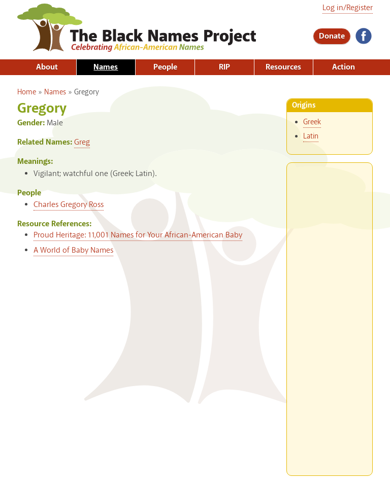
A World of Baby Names (73, 250)
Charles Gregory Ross (69, 204)
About (47, 67)
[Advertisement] (329, 315)
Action (343, 67)
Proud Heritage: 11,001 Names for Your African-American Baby (138, 235)
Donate (332, 36)
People (165, 67)
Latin (310, 136)
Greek (312, 122)
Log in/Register (347, 8)
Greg (82, 142)
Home (26, 92)
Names (105, 67)
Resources (283, 67)
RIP (224, 67)
